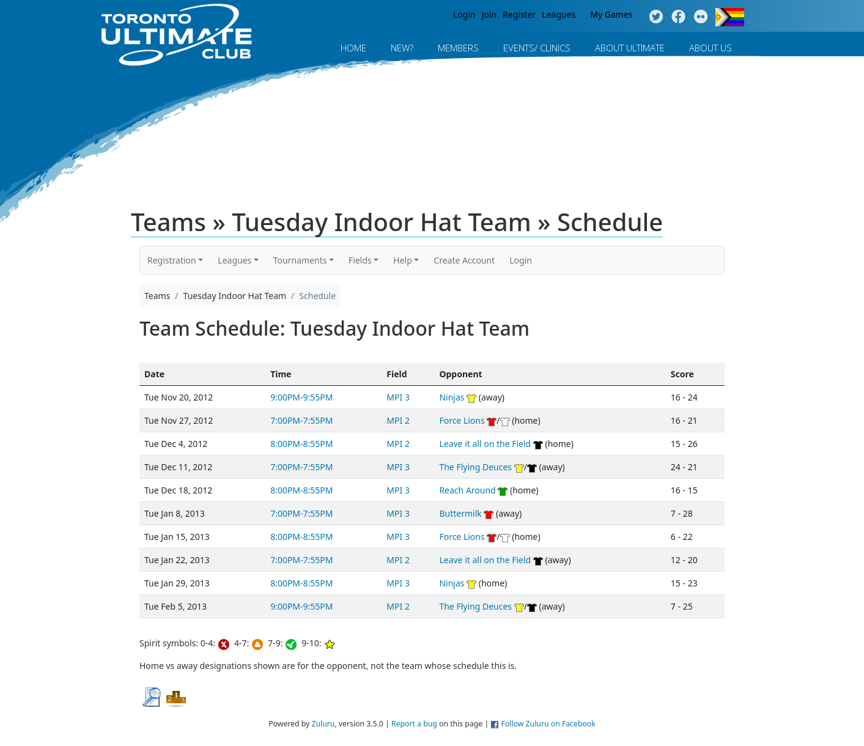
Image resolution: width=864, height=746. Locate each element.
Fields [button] (360, 260)
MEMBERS (458, 48)
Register (519, 14)
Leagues (558, 14)
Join (489, 14)
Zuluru (322, 723)
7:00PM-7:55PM (301, 420)
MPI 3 (398, 397)
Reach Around (467, 490)
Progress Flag (729, 17)
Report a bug (414, 723)
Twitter (656, 17)
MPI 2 (398, 420)
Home (353, 48)
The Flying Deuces (475, 467)
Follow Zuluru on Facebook (548, 723)
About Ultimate (630, 48)
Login (464, 14)
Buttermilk (460, 513)
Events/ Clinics (536, 48)
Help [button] (402, 260)
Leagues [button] (234, 260)
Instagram (701, 17)
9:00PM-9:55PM (301, 397)
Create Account (464, 260)
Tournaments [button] (300, 260)
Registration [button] (171, 260)
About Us (710, 48)
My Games (611, 14)
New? (402, 48)
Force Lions (461, 420)
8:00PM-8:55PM (301, 443)
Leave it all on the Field (485, 443)
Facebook (678, 17)
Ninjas (451, 397)
